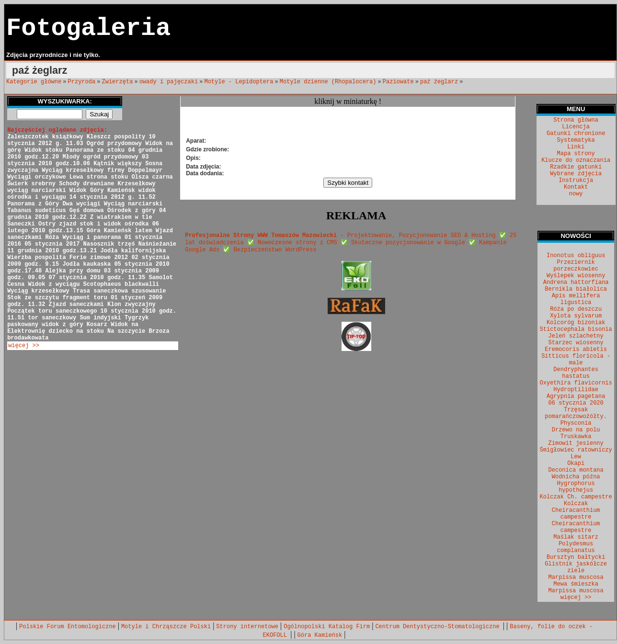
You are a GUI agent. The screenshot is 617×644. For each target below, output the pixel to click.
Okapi (575, 463)
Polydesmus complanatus (576, 547)
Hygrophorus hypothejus (576, 487)
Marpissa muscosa (576, 577)
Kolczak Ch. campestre (576, 497)
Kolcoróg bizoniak (576, 322)
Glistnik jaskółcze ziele (576, 567)
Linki (575, 147)
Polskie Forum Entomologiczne (67, 626)
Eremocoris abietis (576, 349)
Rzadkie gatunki (576, 167)
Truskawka (576, 436)
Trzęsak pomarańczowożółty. (576, 413)
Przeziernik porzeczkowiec (575, 265)
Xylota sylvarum (576, 316)
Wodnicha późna (576, 477)
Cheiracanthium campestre (576, 527)
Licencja (576, 127)
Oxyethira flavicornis (576, 383)
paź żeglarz (439, 82)
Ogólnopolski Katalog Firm (327, 626)
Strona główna (575, 120)
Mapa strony (576, 153)
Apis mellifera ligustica (576, 299)
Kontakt (576, 187)
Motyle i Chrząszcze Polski (166, 626)
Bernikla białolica (576, 289)
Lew (576, 456)
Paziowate (398, 82)
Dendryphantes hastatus (575, 373)
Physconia (576, 423)
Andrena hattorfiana (576, 282)
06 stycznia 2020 (576, 403)
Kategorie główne (33, 82)
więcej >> (23, 345)
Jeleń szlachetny (576, 336)
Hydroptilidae (575, 389)
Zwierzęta (117, 82)
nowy (576, 194)
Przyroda (82, 82)
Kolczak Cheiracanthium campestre (576, 510)
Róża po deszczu (576, 309)
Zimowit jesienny (576, 443)
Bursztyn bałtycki (576, 557)
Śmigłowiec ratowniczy (576, 450)
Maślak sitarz (575, 537)
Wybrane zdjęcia (576, 173)
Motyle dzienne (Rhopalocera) (328, 82)
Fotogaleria (88, 28)
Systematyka (576, 140)
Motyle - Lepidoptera (238, 82)
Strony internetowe (247, 626)
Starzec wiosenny (576, 342)
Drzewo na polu (576, 430)
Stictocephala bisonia (576, 329)
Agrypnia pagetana (576, 396)
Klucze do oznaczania (575, 160)
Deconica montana (576, 470)
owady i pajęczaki (168, 82)
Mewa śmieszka (575, 584)
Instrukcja (576, 180)
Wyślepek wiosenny (576, 275)
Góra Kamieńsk (320, 635)
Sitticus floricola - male (575, 359)
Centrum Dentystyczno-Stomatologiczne (439, 626)
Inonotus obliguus (576, 255)
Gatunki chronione (576, 133)
